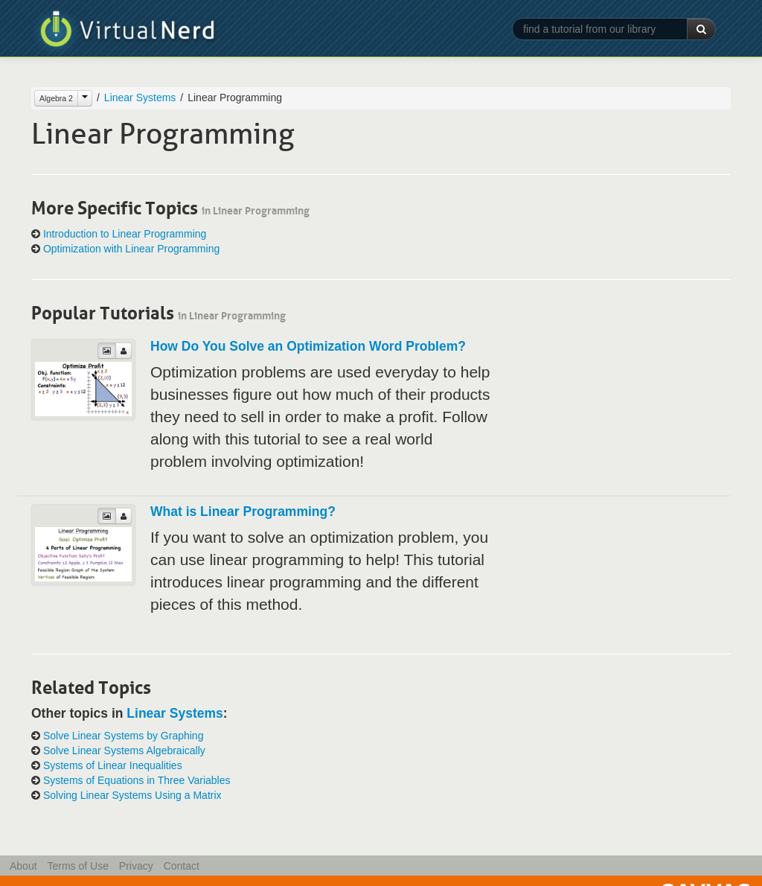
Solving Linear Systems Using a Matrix (132, 795)
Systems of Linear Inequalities (112, 765)
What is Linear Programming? (243, 511)
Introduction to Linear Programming (124, 234)
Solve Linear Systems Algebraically (124, 750)
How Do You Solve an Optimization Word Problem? (308, 346)
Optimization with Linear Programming (131, 249)
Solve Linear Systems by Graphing (123, 736)
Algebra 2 (56, 98)
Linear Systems (140, 97)
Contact (181, 866)
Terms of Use (77, 866)
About (23, 866)
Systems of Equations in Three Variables (137, 780)
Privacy (136, 866)
